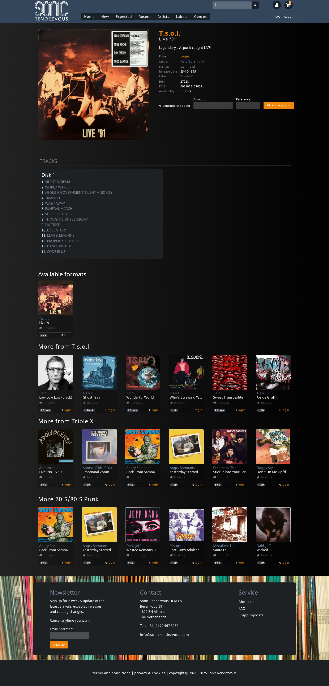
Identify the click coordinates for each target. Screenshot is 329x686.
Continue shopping (174, 106)
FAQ (278, 16)
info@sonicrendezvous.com (164, 634)
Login (184, 56)
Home (89, 16)
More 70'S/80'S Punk (68, 499)
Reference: (243, 99)
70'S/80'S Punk (192, 62)
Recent (145, 16)
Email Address (61, 629)
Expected (124, 16)
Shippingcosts (251, 615)
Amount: (199, 99)
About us (247, 601)
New (105, 16)
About (288, 16)
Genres (200, 16)
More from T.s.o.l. (64, 346)
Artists (163, 16)
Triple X (186, 76)
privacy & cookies (150, 673)
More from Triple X (66, 421)
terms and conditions (112, 673)
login (67, 335)
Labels (181, 16)
